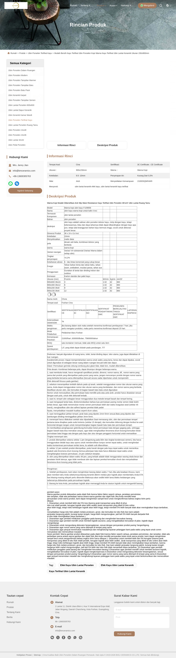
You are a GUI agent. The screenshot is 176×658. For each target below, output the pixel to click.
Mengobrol (147, 5)
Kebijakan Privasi (24, 655)
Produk (101, 5)
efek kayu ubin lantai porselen (77, 565)
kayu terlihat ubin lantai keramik (67, 571)
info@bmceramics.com (24, 171)
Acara (114, 5)
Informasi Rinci (66, 145)
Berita (9, 617)
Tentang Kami (87, 5)
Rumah (73, 5)
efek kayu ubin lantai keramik (117, 565)
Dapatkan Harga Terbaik (134, 132)
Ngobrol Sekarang (25, 191)
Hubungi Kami (127, 5)
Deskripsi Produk (107, 145)
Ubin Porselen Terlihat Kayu (40, 53)
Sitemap (37, 655)
